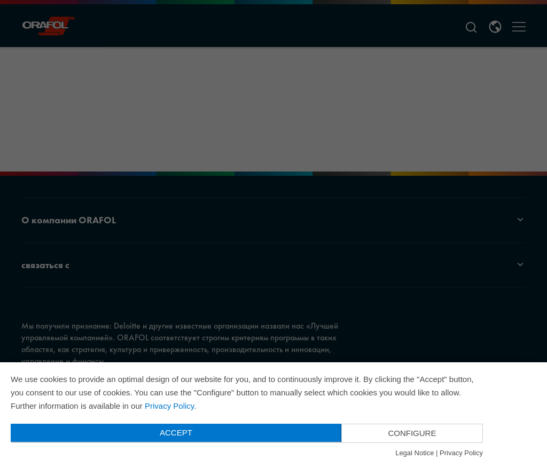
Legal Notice (414, 452)
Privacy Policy (169, 405)
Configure (412, 433)
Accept (176, 432)
